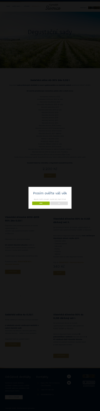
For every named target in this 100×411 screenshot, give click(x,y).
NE (59, 203)
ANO (40, 203)
